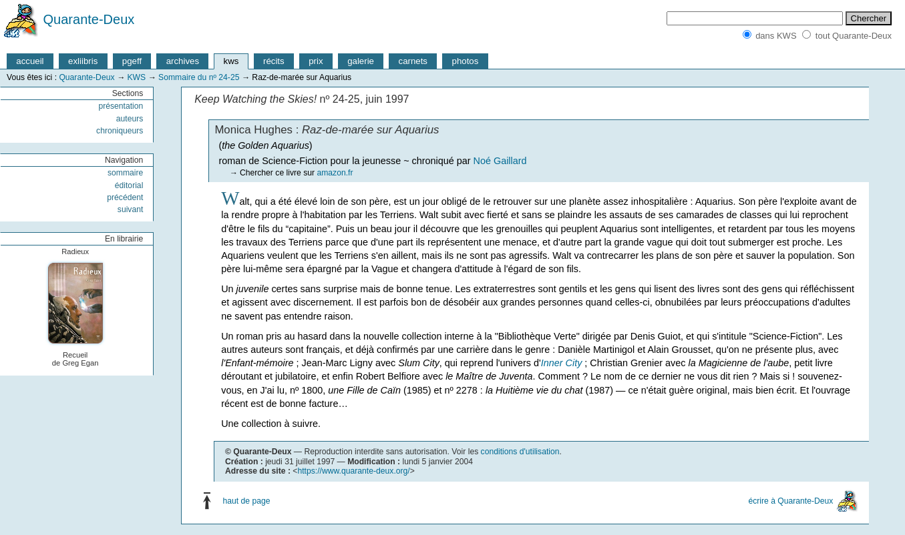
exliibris (83, 61)
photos (465, 61)
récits (274, 61)
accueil (29, 61)
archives (182, 61)
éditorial (129, 185)
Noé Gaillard (500, 160)
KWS (136, 77)
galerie (360, 61)
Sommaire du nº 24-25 (198, 77)
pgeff (132, 61)
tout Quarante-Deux (854, 36)
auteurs (130, 118)
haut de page (246, 501)
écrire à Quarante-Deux (790, 501)
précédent (125, 197)
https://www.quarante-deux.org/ (353, 471)
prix (316, 61)
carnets (413, 61)
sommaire (125, 172)
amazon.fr (335, 172)
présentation (120, 106)
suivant (131, 209)
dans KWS (775, 36)
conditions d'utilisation (520, 451)
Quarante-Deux (89, 19)
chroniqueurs (119, 130)
